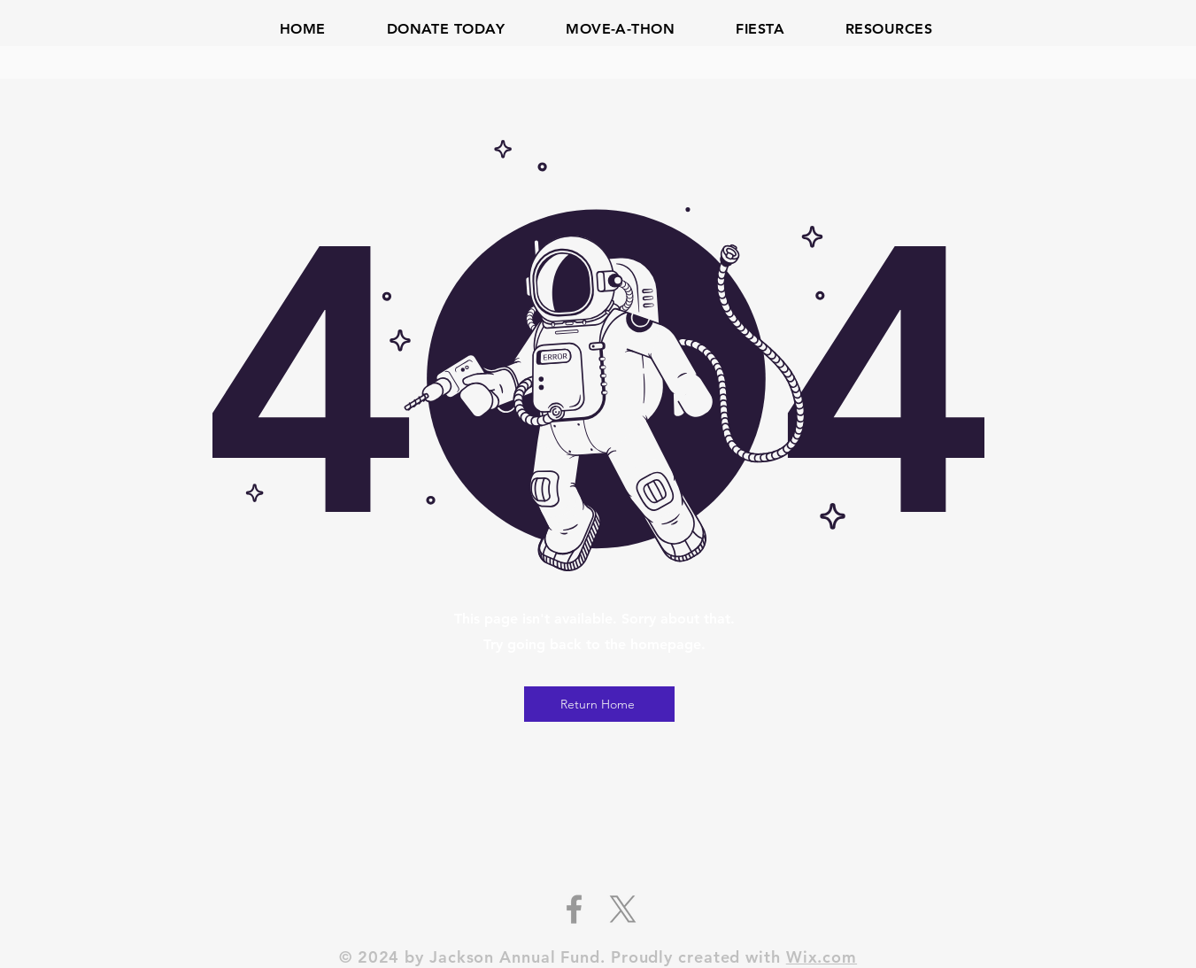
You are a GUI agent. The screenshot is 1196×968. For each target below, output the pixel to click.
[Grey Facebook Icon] (574, 909)
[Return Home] (599, 704)
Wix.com (821, 957)
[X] (623, 909)
